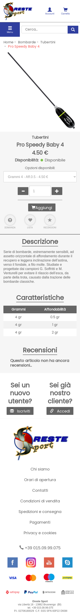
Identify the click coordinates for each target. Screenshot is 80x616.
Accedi (60, 411)
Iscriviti (20, 411)
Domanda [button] (10, 222)
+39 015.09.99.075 (40, 547)
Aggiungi (42, 207)
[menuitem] (50, 11)
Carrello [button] (65, 11)
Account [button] (49, 11)
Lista (30, 222)
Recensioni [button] (50, 222)
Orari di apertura (40, 479)
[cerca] (73, 30)
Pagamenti (40, 522)
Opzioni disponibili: (40, 168)
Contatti (40, 490)
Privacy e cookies (40, 532)
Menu (10, 30)
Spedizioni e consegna (40, 511)
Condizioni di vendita (40, 501)
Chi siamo (40, 469)
